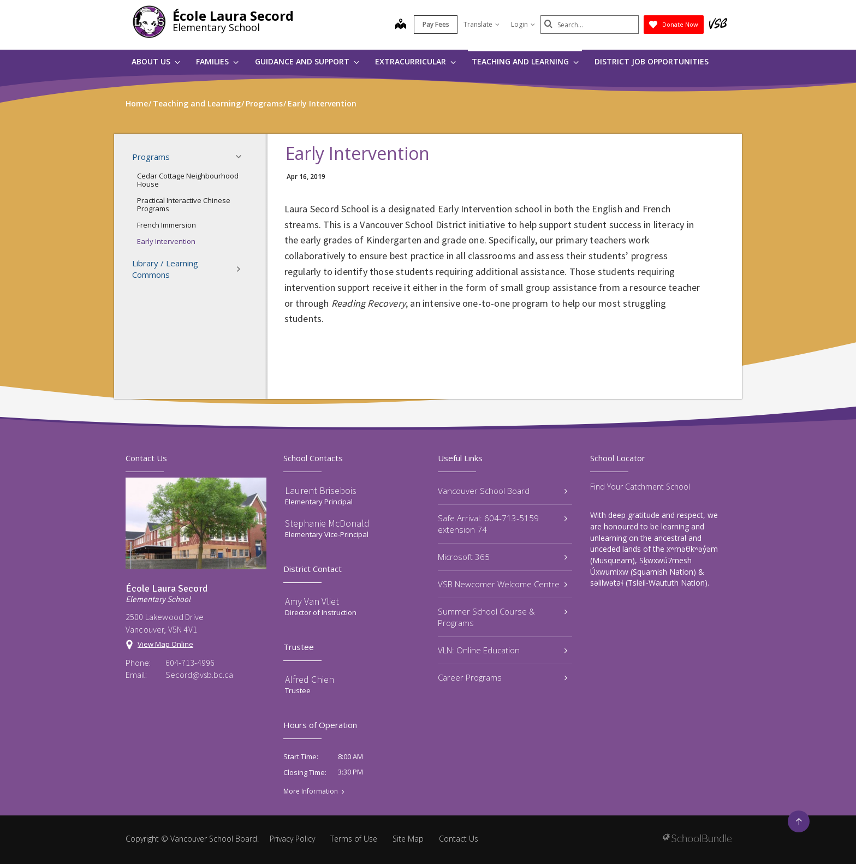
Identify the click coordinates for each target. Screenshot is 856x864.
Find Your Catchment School (640, 486)
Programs (190, 157)
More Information (310, 791)
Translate (481, 24)
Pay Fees (436, 24)
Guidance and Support (307, 61)
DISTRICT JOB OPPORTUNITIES (652, 61)
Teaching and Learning (525, 61)
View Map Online (165, 644)
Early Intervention (166, 241)
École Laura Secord (233, 16)
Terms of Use (353, 838)
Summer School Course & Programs (502, 617)
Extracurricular (415, 61)
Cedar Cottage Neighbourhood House (188, 180)
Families (217, 61)
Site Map (408, 838)
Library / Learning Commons (190, 269)
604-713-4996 (190, 662)
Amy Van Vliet (312, 601)
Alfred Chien (309, 679)
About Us (156, 61)
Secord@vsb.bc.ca (199, 674)
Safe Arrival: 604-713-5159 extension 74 (502, 524)
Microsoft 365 (502, 556)
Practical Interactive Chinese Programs (183, 204)
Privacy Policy (292, 838)
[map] (400, 25)
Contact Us (458, 838)
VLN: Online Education (502, 650)
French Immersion (166, 225)
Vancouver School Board (502, 490)
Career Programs (502, 677)
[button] (242, 157)
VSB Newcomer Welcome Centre (502, 584)
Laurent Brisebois (320, 490)
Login (523, 24)
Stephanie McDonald (327, 523)
